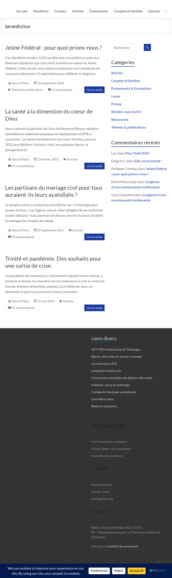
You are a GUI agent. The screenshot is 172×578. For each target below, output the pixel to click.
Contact (60, 11)
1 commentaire (61, 90)
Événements (98, 11)
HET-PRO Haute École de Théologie (115, 349)
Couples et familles (128, 11)
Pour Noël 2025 (137, 153)
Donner (154, 11)
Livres (115, 96)
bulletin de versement (123, 546)
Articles (78, 11)
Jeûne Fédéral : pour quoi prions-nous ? (53, 47)
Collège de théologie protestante (113, 392)
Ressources (120, 119)
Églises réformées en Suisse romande (116, 356)
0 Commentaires (23, 166)
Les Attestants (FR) (104, 363)
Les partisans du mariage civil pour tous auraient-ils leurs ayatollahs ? (53, 191)
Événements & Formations (131, 88)
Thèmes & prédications (27, 90)
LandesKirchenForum (106, 371)
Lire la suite (94, 90)
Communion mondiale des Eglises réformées (121, 378)
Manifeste (41, 11)
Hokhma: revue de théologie (110, 385)
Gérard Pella (20, 83)
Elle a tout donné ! (148, 161)
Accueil (22, 11)
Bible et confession (104, 406)
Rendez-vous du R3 (126, 111)
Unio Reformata (102, 399)
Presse (116, 104)
